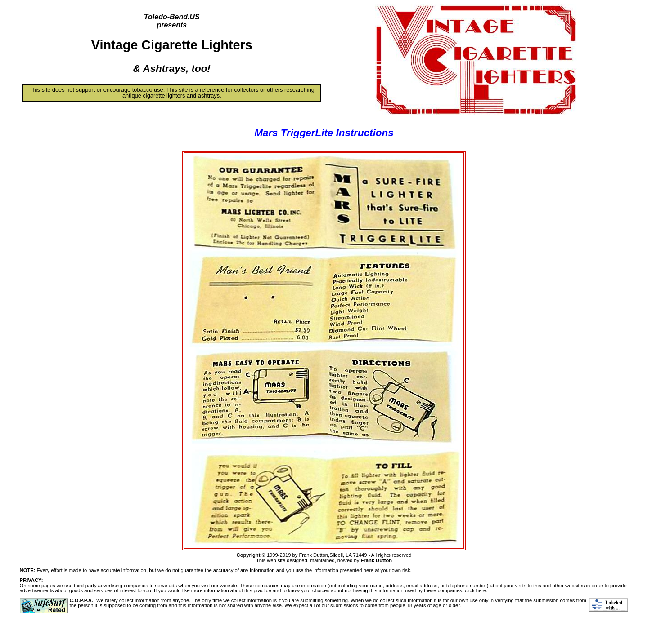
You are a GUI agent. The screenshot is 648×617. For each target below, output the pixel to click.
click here (475, 590)
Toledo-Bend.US (172, 17)
